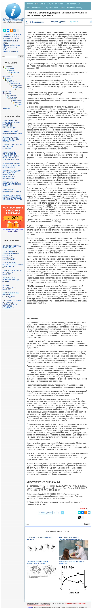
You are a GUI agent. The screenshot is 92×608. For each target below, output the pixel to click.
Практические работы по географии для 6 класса (12, 265)
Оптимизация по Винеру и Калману (71, 563)
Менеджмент (17, 86)
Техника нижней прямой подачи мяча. (12, 132)
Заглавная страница (12, 34)
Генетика (11, 70)
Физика (13, 99)
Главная (29, 4)
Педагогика (6, 91)
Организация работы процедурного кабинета (12, 146)
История (7, 78)
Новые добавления (11, 45)
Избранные (40, 4)
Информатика (7, 76)
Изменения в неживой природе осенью (10, 280)
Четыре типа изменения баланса (11, 190)
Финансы (18, 103)
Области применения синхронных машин (37, 563)
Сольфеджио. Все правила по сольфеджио (10, 294)
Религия (7, 93)
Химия (19, 104)
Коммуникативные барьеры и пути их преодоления (11, 165)
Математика (15, 84)
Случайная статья (11, 39)
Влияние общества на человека (11, 247)
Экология (6, 108)
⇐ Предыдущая (58, 22)
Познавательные (73, 4)
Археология (8, 67)
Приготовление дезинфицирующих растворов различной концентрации (11, 124)
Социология (11, 95)
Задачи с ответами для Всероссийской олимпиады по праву (12, 197)
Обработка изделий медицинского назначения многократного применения (11, 174)
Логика (9, 80)
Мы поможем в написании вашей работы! (38, 604)
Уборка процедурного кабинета (9, 287)
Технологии (12, 97)
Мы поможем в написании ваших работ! (13, 230)
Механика (18, 87)
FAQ (5, 49)
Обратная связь (10, 47)
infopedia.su (30, 607)
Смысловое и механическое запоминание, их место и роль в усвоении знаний (10, 156)
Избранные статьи (11, 37)
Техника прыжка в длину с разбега (39, 538)
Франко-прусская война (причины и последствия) (10, 139)
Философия (17, 101)
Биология (10, 69)
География (14, 72)
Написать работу (10, 51)
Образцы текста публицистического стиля (11, 184)
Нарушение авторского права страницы (75, 603)
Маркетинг (12, 82)
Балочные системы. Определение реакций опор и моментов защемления (12, 304)
